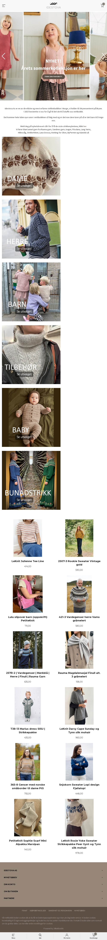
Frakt (24, 911)
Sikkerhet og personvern (60, 911)
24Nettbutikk (58, 928)
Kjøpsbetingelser (38, 911)
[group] (53, 56)
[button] (103, 56)
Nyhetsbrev (79, 911)
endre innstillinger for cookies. (41, 923)
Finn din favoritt (53, 77)
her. (85, 126)
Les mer (22, 923)
